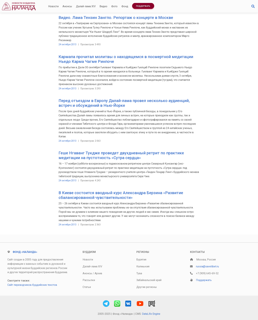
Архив (98, 273)
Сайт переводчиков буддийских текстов (32, 284)
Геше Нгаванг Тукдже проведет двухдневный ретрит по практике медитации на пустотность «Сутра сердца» (121, 155)
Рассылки (89, 280)
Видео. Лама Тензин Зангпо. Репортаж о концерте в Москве (116, 17)
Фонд (124, 6)
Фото (114, 6)
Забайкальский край (148, 280)
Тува (139, 273)
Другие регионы (146, 287)
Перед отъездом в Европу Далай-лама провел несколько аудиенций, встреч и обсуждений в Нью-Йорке (124, 103)
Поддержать (143, 6)
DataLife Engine (151, 313)
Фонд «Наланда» (25, 252)
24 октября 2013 (67, 44)
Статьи (87, 287)
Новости (53, 6)
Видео (103, 6)
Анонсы (67, 6)
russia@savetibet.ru (207, 266)
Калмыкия (142, 266)
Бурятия (141, 259)
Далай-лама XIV (86, 6)
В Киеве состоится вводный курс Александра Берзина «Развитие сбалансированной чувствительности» (121, 195)
